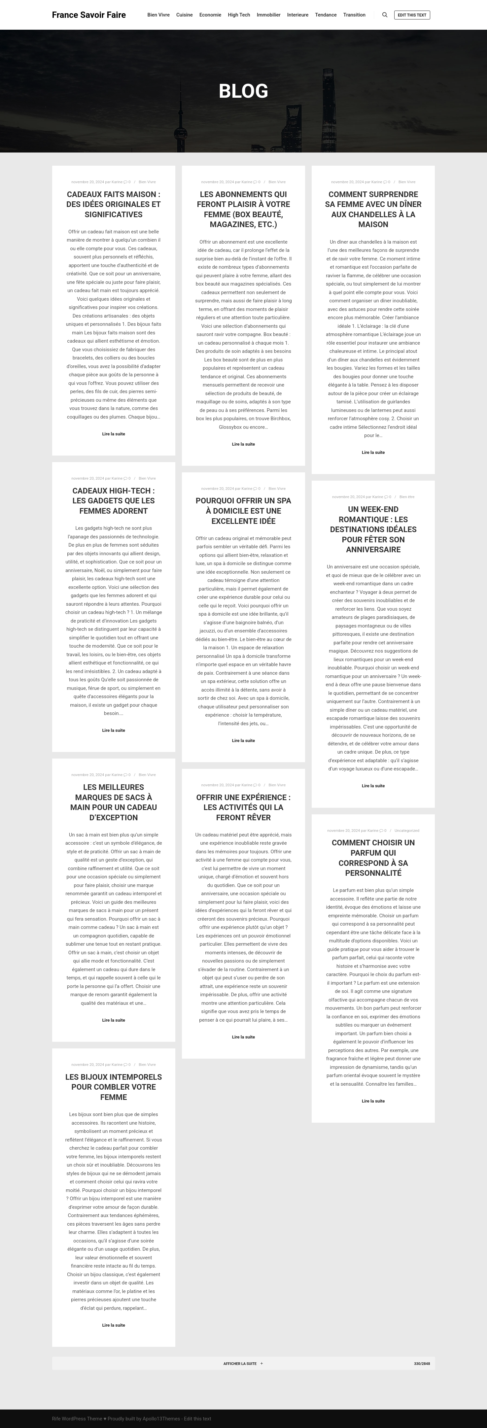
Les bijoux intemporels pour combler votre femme (113, 1087)
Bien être (407, 496)
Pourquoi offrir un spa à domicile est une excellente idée (243, 511)
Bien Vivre (147, 182)
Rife (56, 1419)
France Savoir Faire (85, 15)
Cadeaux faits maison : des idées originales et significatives (113, 204)
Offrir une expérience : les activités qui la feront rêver (243, 807)
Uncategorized (407, 830)
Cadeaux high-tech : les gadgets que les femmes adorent (113, 501)
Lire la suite (113, 433)
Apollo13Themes (161, 1419)
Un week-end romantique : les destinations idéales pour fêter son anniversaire (373, 529)
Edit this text (412, 15)
